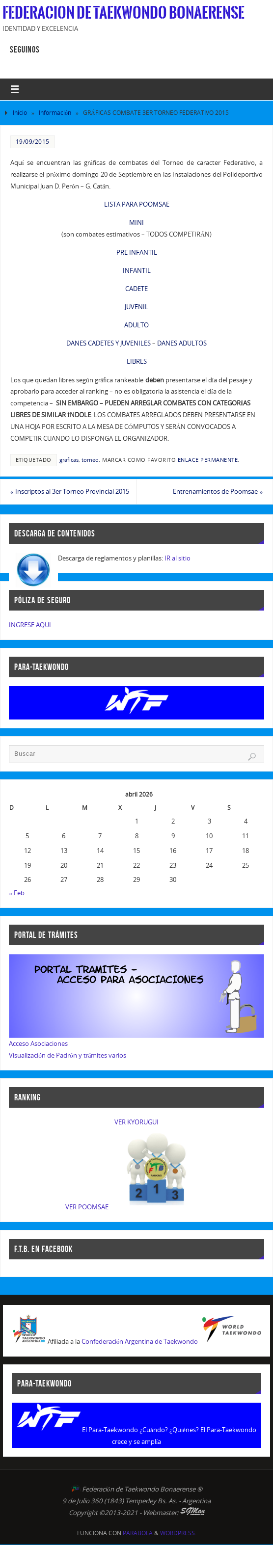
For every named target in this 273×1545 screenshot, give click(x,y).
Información (55, 112)
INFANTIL (137, 270)
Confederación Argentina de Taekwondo (140, 1341)
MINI (136, 222)
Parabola (138, 1533)
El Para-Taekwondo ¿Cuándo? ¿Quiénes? (140, 1429)
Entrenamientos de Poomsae (218, 491)
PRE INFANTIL (136, 252)
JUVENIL (136, 306)
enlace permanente (208, 459)
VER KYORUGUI (136, 1122)
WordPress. (178, 1533)
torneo (90, 459)
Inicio (20, 112)
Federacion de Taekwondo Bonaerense (123, 13)
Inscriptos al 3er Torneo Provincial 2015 (69, 491)
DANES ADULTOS (182, 343)
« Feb (17, 892)
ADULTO (136, 324)
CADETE (136, 288)
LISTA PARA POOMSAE (136, 204)
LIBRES (137, 361)
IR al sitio (177, 558)
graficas (69, 459)
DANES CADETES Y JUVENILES (108, 343)
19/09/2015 (33, 141)
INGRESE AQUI (30, 624)
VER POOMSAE (87, 1206)
